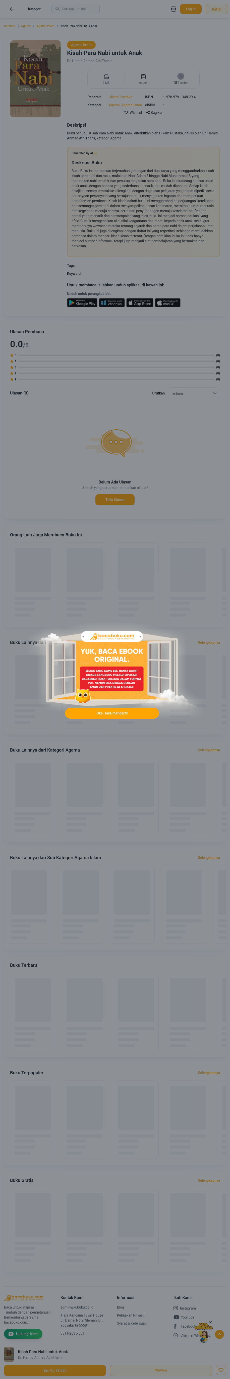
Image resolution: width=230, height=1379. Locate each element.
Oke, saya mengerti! (112, 713)
